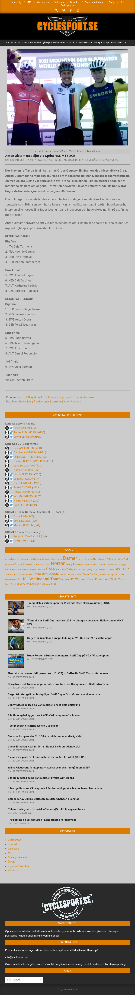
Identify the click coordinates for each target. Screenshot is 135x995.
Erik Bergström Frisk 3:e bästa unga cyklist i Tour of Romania (59, 397)
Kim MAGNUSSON (24, 496)
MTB (10, 853)
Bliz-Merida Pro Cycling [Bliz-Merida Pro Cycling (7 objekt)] (29, 559)
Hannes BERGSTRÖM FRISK (30, 461)
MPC (38, 448)
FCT (49, 461)
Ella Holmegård (88, 160)
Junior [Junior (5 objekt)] (102, 564)
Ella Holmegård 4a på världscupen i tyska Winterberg (41, 778)
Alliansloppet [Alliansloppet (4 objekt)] (10, 559)
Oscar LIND (20, 516)
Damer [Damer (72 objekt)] (70, 558)
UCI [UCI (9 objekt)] (19, 579)
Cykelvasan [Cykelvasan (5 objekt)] (56, 559)
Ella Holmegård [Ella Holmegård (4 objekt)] (99, 559)
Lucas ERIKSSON (23, 478)
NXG (39, 465)
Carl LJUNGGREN (23, 483)
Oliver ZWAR (21, 540)
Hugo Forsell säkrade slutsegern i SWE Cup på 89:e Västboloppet (68, 655)
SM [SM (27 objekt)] (49, 569)
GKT (37, 470)
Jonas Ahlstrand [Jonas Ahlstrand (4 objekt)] (91, 564)
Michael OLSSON (23, 525)
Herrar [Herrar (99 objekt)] (58, 563)
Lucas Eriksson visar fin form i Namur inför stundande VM (44, 746)
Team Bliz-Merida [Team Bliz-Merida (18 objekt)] (46, 574)
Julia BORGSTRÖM (24, 465)
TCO (37, 474)
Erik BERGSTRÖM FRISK (27, 456)
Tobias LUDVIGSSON (26, 432)
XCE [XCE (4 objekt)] (43, 584)
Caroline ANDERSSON (26, 452)
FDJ (33, 428)
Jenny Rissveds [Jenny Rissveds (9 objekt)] (74, 564)
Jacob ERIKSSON (24, 474)
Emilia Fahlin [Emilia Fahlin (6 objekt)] (116, 559)
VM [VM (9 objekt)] (17, 584)
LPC (35, 487)
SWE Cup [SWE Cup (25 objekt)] (122, 569)
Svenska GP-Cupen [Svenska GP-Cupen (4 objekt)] (106, 570)
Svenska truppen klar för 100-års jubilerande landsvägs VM (45, 736)
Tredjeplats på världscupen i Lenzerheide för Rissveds (50, 401)
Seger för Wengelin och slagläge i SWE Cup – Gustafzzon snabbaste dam (54, 694)
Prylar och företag (18, 866)
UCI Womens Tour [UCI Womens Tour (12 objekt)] (81, 579)
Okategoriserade (17, 857)
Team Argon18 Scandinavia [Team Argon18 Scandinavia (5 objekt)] (18, 574)
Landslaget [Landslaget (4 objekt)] (121, 564)
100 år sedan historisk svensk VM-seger (33, 725)
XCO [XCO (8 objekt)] (53, 584)
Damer (72, 160)
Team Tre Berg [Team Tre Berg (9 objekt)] (90, 574)
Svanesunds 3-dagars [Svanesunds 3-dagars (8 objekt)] (65, 569)
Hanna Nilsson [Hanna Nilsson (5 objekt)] (43, 564)
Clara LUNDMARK (24, 491)
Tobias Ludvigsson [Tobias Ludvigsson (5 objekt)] (108, 574)
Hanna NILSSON (23, 500)
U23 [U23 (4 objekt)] (14, 580)
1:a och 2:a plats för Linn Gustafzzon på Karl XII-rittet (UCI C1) (47, 757)
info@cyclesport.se (16, 957)
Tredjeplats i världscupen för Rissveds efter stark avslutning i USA (68, 603)
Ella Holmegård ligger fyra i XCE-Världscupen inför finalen (44, 715)
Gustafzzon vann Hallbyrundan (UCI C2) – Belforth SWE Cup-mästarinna (58, 673)
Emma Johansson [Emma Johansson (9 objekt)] (25, 564)
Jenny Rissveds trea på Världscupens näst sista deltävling (44, 705)
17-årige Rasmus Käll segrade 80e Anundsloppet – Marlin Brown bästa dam (55, 788)
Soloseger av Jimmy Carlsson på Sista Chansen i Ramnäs (43, 799)
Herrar (104, 160)
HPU (42, 452)
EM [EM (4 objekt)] (108, 559)
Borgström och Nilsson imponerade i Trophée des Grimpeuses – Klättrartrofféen (58, 684)
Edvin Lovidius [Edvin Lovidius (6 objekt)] (85, 559)
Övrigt (11, 861)
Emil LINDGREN (22, 520)
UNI (44, 536)
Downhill (12, 844)
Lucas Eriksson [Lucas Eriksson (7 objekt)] (13, 569)
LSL (36, 500)
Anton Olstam (58, 160)
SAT (30, 516)
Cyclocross (14, 839)
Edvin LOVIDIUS (22, 487)
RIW (37, 478)
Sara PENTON (22, 505)
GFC (41, 432)
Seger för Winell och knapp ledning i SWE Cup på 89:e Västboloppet (69, 638)
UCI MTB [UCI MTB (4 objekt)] (65, 580)
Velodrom (13, 870)
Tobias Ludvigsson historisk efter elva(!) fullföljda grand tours (46, 809)
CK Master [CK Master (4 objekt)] (46, 559)
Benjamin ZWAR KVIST (27, 536)
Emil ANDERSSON (24, 448)
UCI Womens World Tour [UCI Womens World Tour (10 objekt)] (108, 579)
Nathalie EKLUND (23, 470)
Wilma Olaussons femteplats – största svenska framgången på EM (49, 767)
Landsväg (13, 848)
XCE (117, 160)
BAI (45, 456)
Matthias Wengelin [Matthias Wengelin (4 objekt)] (29, 570)
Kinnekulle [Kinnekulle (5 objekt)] (111, 564)
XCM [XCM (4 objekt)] (48, 584)
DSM (38, 436)
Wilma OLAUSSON (24, 436)
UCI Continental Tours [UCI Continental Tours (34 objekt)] (41, 579)
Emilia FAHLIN (22, 428)
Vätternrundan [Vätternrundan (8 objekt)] (28, 584)
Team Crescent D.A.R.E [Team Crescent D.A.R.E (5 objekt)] (70, 574)
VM (112, 160)
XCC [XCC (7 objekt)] (39, 584)
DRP (33, 505)
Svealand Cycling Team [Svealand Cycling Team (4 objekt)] (87, 570)
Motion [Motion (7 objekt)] (42, 569)
